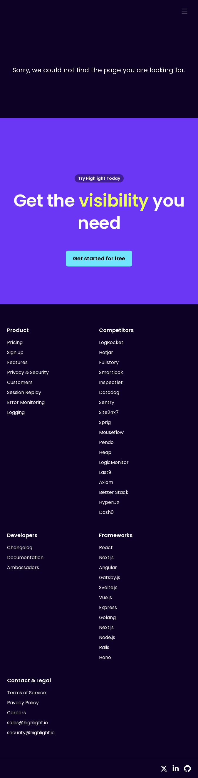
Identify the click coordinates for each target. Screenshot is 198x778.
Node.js (107, 637)
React (106, 547)
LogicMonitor (114, 462)
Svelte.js (108, 587)
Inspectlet (111, 382)
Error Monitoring (26, 402)
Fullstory (109, 362)
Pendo (106, 442)
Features (17, 362)
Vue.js (105, 597)
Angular (108, 567)
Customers (20, 382)
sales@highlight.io (27, 722)
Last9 (105, 472)
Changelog (19, 547)
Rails (104, 647)
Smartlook (111, 372)
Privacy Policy (23, 702)
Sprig (105, 422)
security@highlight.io (31, 732)
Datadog (109, 392)
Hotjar (106, 352)
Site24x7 (109, 412)
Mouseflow (111, 432)
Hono (105, 657)
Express (108, 607)
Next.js (106, 557)
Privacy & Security (28, 372)
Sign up (15, 352)
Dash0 (106, 512)
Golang (107, 617)
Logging (16, 412)
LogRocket (111, 342)
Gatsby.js (109, 577)
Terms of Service (26, 692)
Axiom (106, 482)
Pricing (15, 342)
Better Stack (113, 492)
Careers (16, 712)
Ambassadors (23, 567)
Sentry (106, 402)
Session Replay (24, 392)
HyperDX (109, 502)
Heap (105, 452)
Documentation (25, 557)
